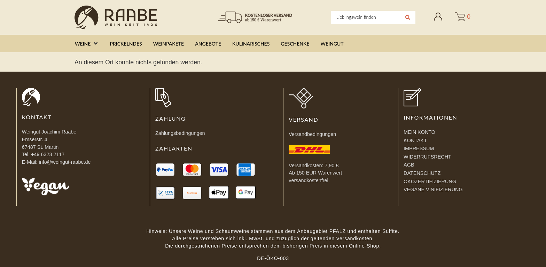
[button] (87, 43)
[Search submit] (407, 17)
